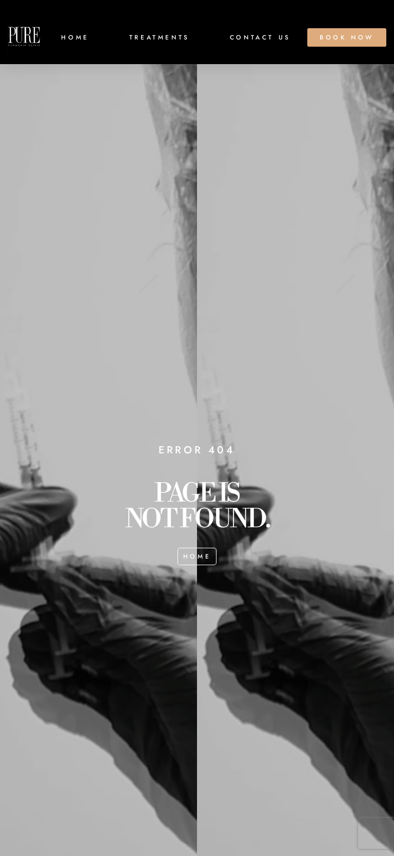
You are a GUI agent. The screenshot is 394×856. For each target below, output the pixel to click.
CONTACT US (260, 37)
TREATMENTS (159, 37)
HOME (75, 37)
